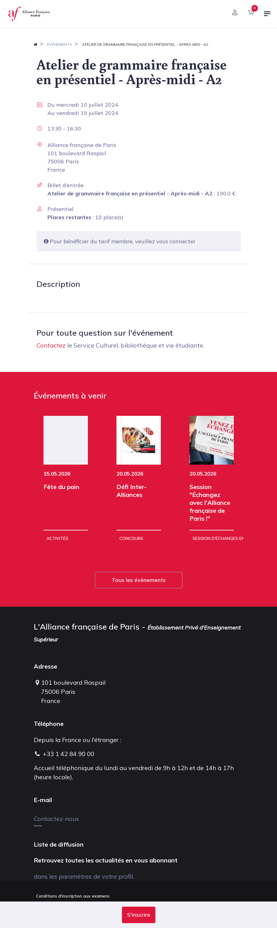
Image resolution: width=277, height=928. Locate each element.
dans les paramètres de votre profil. (84, 876)
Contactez (51, 345)
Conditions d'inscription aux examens (72, 896)
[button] (138, 915)
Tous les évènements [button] (139, 580)
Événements (59, 44)
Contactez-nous (56, 819)
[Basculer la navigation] (267, 16)
